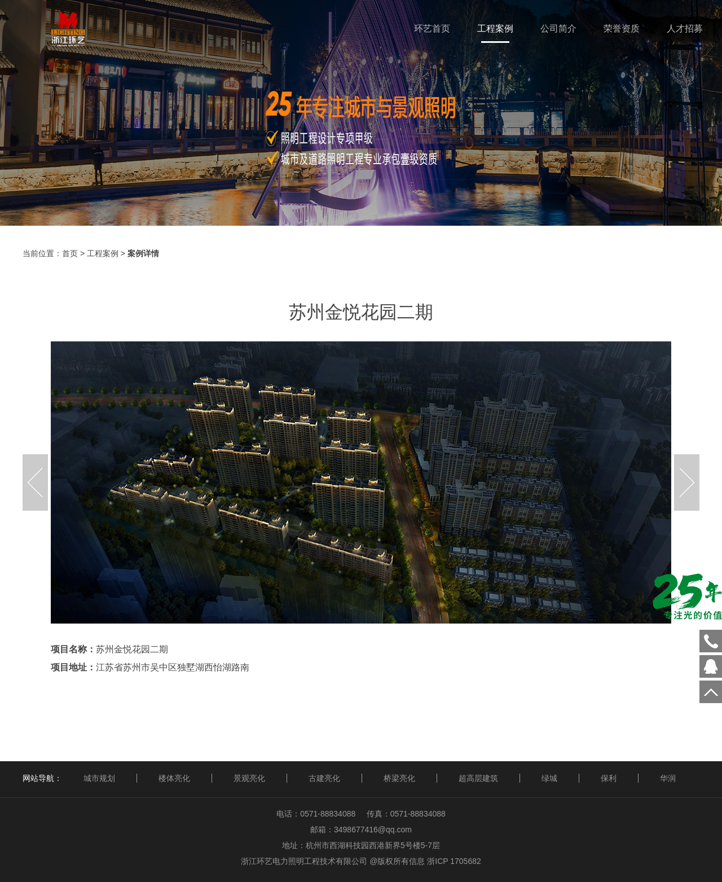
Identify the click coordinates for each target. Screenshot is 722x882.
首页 (70, 253)
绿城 (549, 778)
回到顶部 (710, 692)
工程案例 (495, 28)
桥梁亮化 (399, 778)
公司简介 (558, 28)
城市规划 (99, 778)
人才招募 (685, 28)
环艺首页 (432, 28)
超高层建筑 (478, 778)
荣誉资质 (622, 28)
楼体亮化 (174, 778)
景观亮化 (249, 778)
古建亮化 (324, 778)
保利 (609, 778)
